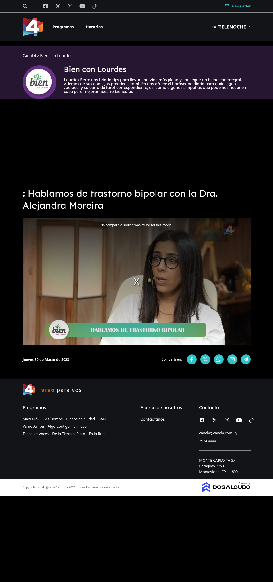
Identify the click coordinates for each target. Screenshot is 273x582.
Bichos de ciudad (80, 418)
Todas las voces (36, 433)
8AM (102, 418)
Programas (63, 26)
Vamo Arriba (33, 426)
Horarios (94, 26)
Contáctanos (152, 419)
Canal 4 (29, 55)
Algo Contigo (59, 426)
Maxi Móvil (32, 418)
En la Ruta (97, 433)
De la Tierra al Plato (68, 433)
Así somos (54, 418)
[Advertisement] (136, 147)
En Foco (80, 426)
